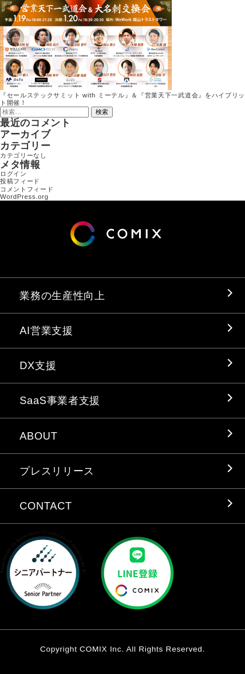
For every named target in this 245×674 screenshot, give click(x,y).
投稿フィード (20, 181)
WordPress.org (24, 196)
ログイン (13, 173)
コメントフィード (26, 189)
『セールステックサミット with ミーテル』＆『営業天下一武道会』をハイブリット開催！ (122, 99)
